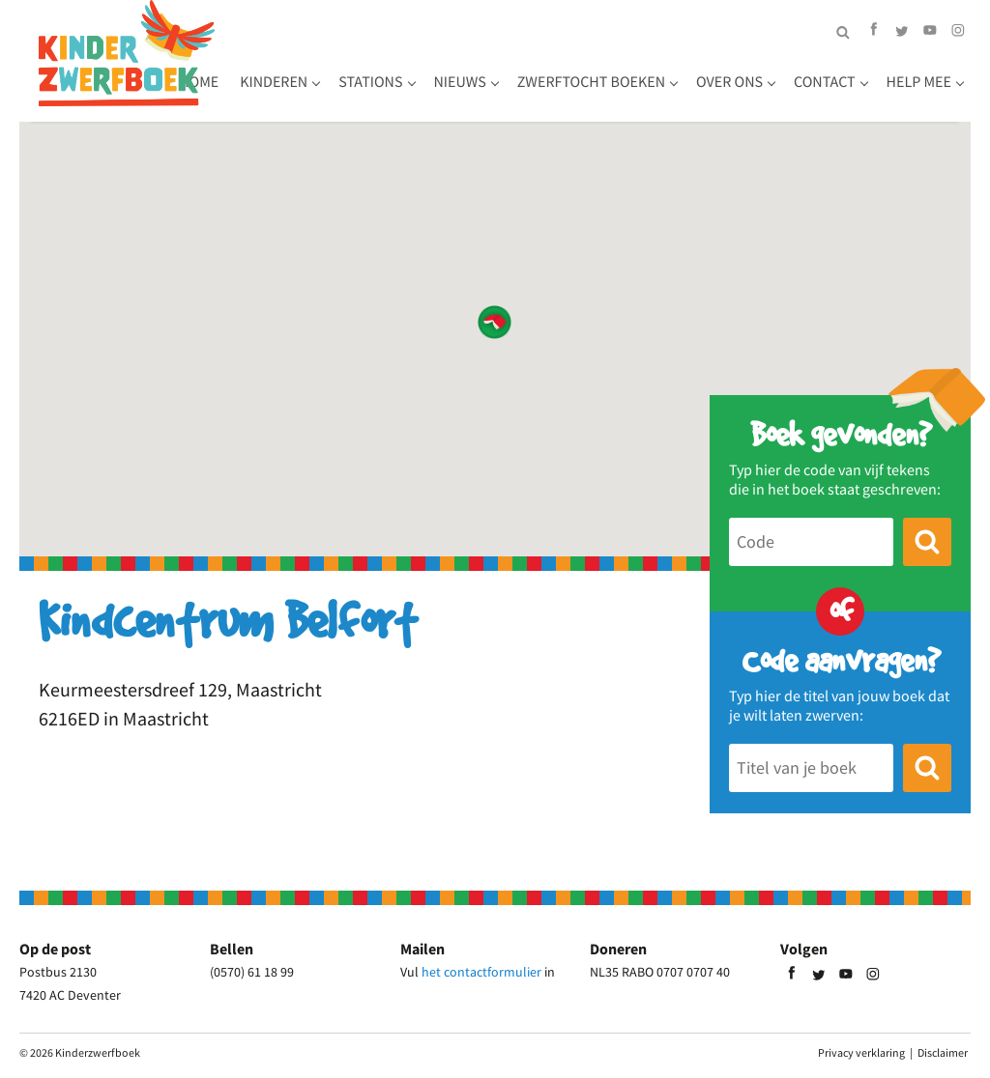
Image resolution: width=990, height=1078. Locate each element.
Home (256, 58)
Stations (427, 58)
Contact (364, 97)
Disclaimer (942, 1052)
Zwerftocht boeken (648, 58)
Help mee (458, 97)
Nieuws (516, 58)
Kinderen (330, 58)
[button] (494, 322)
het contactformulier (481, 971)
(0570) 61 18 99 (252, 971)
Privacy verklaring (861, 1052)
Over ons (269, 97)
